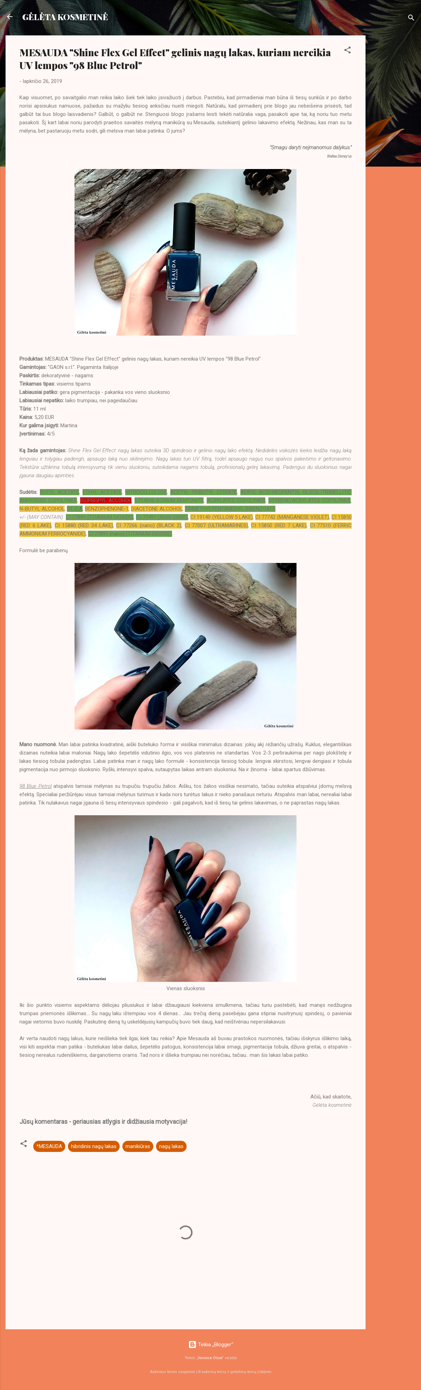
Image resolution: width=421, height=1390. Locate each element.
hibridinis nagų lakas (94, 1146)
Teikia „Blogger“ (210, 1344)
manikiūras (138, 1146)
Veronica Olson (210, 1358)
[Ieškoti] (411, 19)
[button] (347, 51)
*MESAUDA (49, 1146)
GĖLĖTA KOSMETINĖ (65, 16)
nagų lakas (171, 1146)
